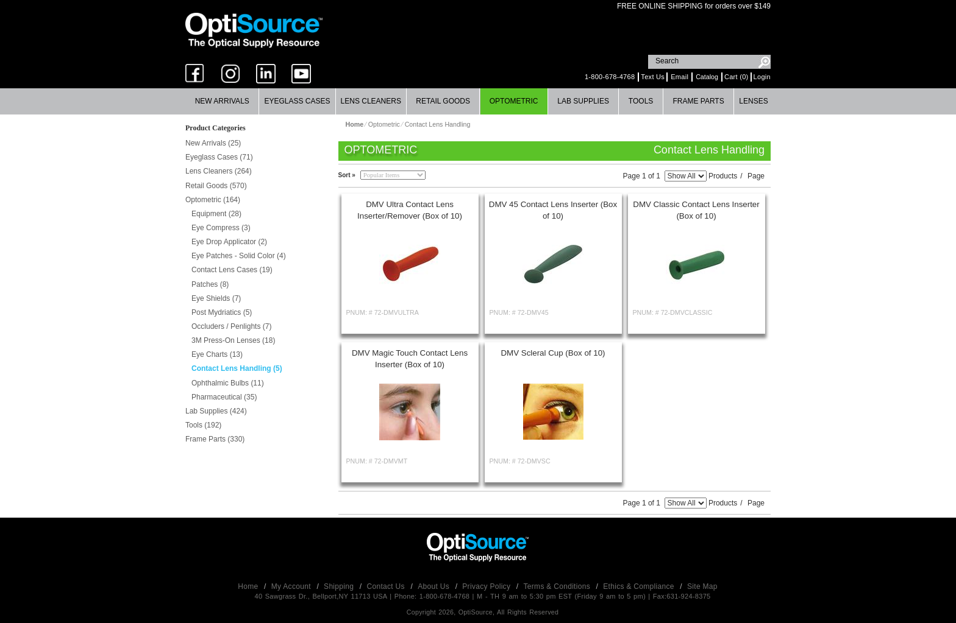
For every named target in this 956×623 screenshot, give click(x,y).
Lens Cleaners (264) (218, 171)
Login (762, 76)
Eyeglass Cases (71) (219, 157)
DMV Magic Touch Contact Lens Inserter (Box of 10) (410, 358)
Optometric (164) (212, 199)
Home (249, 586)
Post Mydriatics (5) (221, 312)
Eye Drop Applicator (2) (229, 242)
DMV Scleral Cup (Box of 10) (553, 352)
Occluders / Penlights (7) (231, 326)
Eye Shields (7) (216, 298)
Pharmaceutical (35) (224, 397)
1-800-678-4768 (610, 76)
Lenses (753, 101)
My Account (292, 586)
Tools (641, 101)
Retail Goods (443, 101)
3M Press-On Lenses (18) (233, 340)
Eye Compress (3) (221, 228)
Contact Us (387, 586)
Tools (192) (203, 425)
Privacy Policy (487, 586)
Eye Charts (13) (217, 354)
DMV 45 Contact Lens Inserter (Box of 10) (553, 210)
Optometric (514, 101)
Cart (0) (736, 76)
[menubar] (476, 101)
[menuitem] (222, 101)
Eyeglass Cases (297, 101)
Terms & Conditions (558, 586)
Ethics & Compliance (639, 586)
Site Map (702, 586)
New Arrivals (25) (213, 143)
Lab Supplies (583, 101)
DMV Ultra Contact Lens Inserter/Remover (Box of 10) (409, 210)
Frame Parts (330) (214, 439)
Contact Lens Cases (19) (232, 270)
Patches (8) (210, 284)
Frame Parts (698, 101)
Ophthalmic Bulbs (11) (227, 383)
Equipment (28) (216, 213)
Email (679, 76)
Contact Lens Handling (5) (236, 368)
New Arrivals (222, 101)
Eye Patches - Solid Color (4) (238, 256)
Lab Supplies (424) (216, 411)
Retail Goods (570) (216, 185)
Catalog (707, 76)
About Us (434, 586)
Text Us (653, 76)
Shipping (340, 586)
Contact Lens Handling (438, 124)
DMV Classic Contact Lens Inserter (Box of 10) (696, 210)
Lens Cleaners (371, 101)
